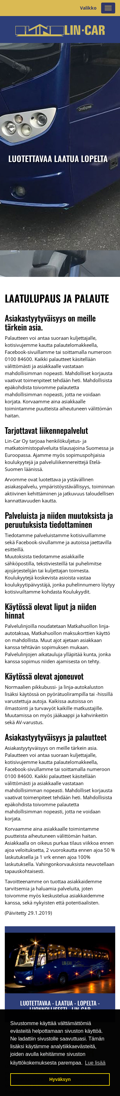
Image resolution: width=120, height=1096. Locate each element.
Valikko (88, 8)
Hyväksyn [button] (60, 1079)
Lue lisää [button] (95, 1063)
